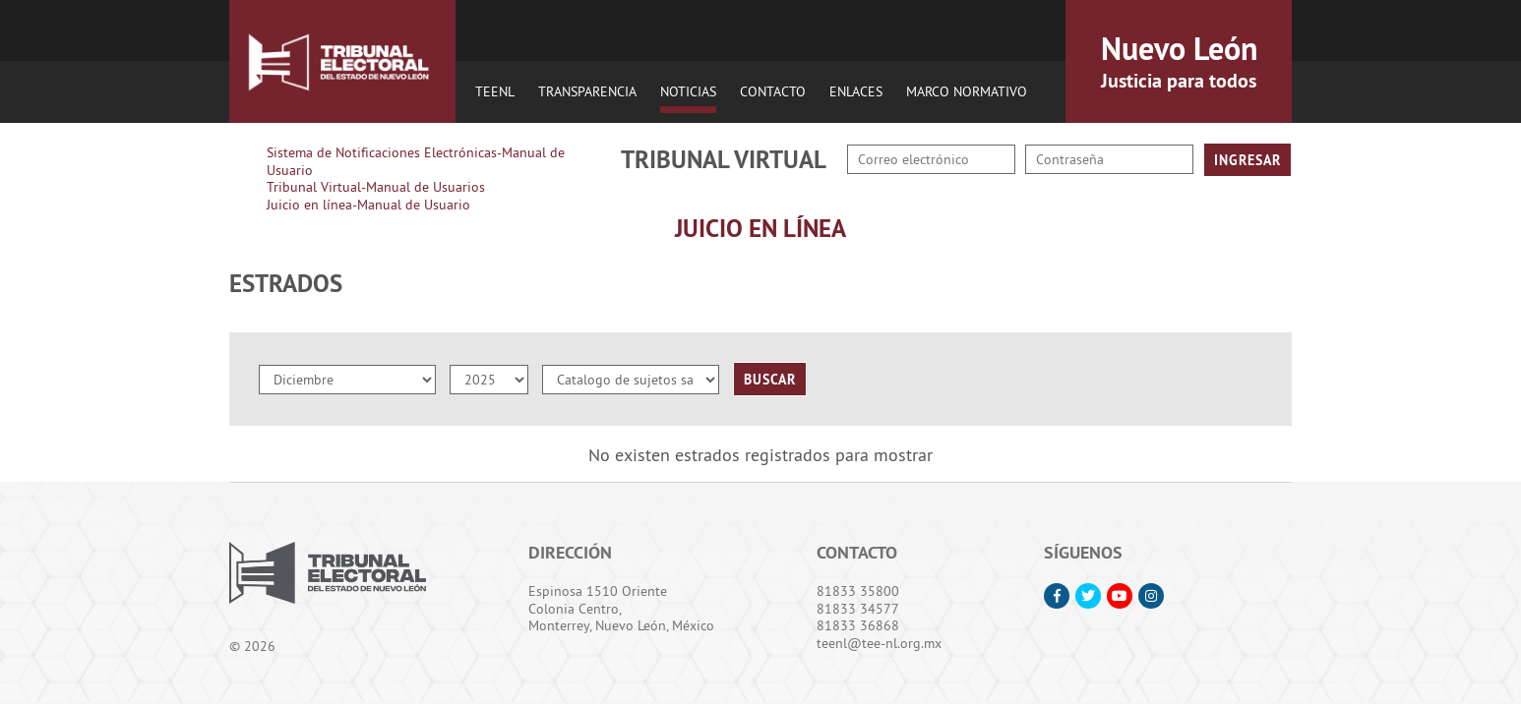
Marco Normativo (966, 91)
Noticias (688, 91)
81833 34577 (858, 609)
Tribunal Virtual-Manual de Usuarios (376, 187)
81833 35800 (858, 591)
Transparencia (587, 91)
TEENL (495, 91)
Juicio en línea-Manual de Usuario (368, 204)
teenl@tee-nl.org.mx (879, 643)
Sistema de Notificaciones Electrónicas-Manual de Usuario (416, 161)
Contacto (773, 91)
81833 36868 (858, 625)
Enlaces (855, 91)
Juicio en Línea (760, 228)
